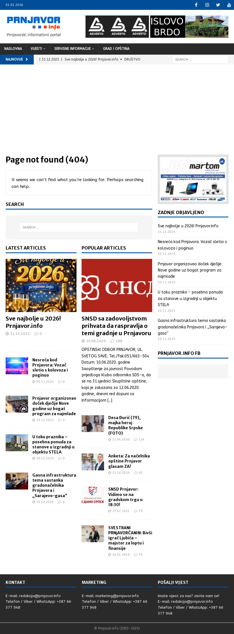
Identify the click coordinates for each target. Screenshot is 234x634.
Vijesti (36, 49)
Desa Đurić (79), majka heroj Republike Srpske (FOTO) (125, 425)
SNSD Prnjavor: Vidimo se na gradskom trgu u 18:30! (125, 497)
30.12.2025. (45, 382)
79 (141, 511)
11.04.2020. (121, 439)
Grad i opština (116, 49)
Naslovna (13, 49)
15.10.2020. (121, 473)
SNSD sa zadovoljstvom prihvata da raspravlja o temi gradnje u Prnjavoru (116, 326)
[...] (109, 400)
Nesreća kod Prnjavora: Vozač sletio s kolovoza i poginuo (50, 367)
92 (141, 473)
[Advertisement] (117, 112)
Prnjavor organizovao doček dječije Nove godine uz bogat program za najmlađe (54, 406)
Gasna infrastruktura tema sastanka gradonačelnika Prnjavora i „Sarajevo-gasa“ (54, 485)
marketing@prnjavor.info (117, 596)
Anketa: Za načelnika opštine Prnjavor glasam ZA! (129, 461)
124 (142, 439)
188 (119, 341)
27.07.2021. (121, 511)
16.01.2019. (121, 555)
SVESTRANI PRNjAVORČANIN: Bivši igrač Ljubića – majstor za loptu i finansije (130, 538)
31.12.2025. (20, 334)
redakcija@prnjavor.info (40, 596)
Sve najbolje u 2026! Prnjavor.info (33, 322)
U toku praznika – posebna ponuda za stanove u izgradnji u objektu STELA (53, 444)
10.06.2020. (96, 341)
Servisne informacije (72, 49)
